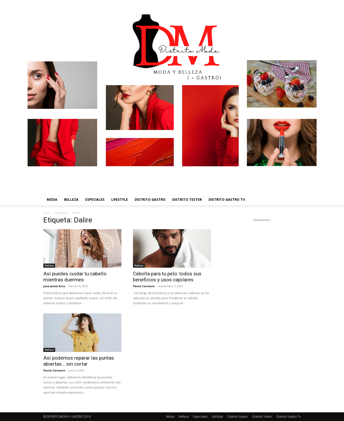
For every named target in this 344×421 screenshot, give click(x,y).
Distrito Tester (187, 199)
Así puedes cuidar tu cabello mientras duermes (74, 277)
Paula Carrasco (144, 286)
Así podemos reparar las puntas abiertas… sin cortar (78, 361)
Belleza (71, 199)
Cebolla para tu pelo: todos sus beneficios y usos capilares (167, 277)
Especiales (95, 199)
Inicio (47, 213)
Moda (52, 199)
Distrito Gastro (150, 199)
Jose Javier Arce (54, 286)
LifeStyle (119, 199)
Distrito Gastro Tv (227, 199)
